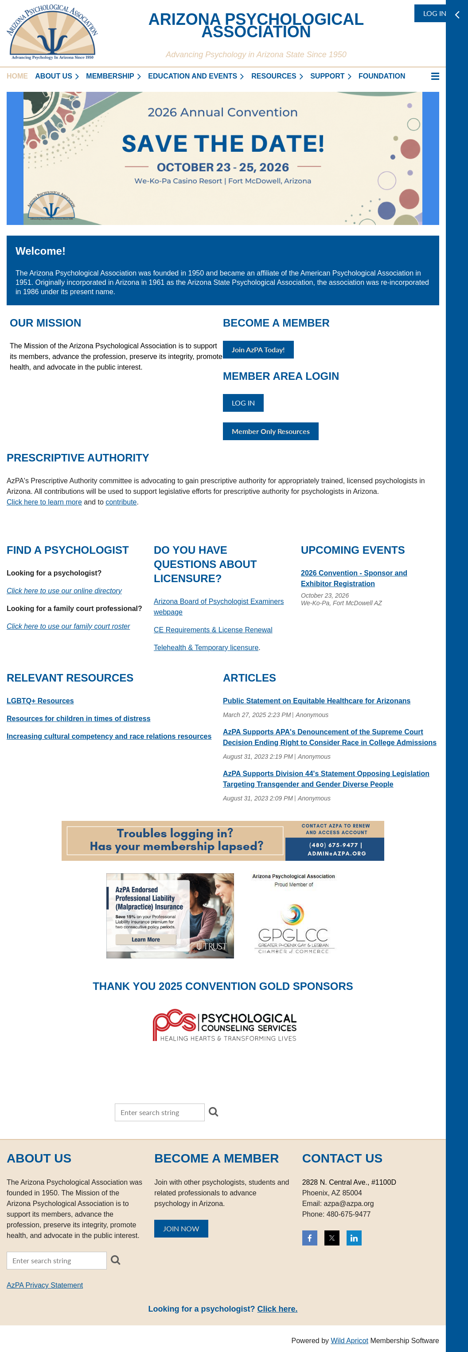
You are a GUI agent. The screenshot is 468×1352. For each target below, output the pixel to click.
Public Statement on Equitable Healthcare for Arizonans (316, 701)
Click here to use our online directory (64, 591)
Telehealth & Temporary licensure (206, 647)
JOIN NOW (181, 1228)
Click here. (277, 1309)
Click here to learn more (44, 502)
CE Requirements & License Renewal (213, 630)
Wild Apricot (349, 1340)
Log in (434, 13)
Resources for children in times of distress (79, 718)
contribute (120, 502)
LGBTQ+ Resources (40, 701)
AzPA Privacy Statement (45, 1285)
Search (213, 1111)
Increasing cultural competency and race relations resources (109, 736)
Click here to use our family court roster (68, 626)
